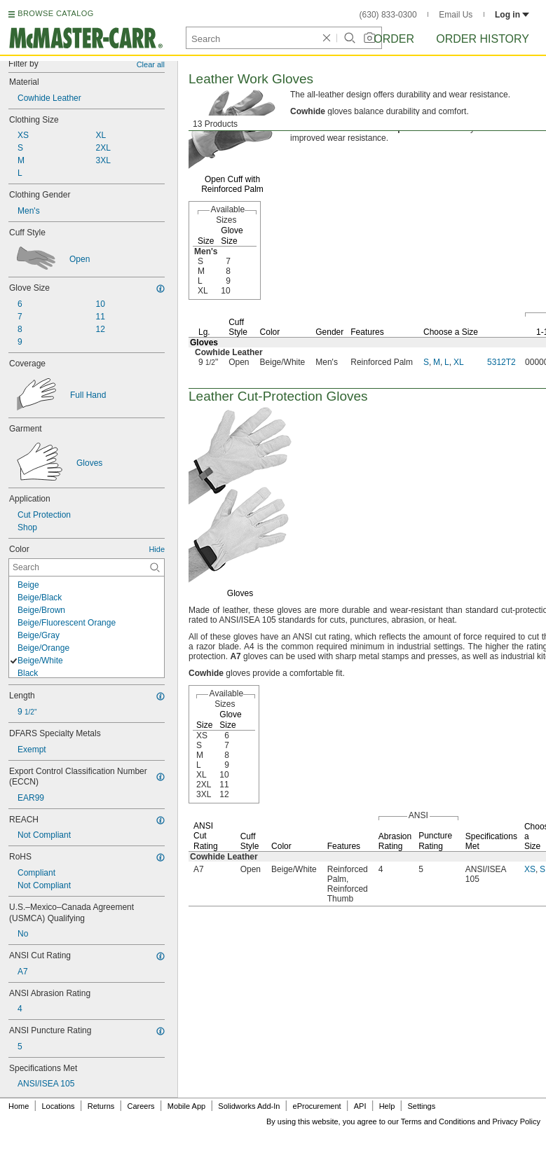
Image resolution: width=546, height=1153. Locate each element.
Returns (101, 1106)
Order (394, 39)
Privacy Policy (516, 1121)
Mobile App (186, 1106)
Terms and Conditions (438, 1121)
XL (458, 362)
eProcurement (317, 1106)
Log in (512, 15)
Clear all (151, 64)
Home (18, 1106)
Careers (140, 1106)
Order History (482, 39)
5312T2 (501, 362)
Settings (421, 1106)
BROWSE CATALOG (55, 13)
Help (387, 1106)
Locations (58, 1106)
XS (529, 869)
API (360, 1106)
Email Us (455, 15)
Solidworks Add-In (249, 1106)
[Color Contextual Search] (86, 567)
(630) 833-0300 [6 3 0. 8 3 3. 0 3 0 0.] (388, 15)
